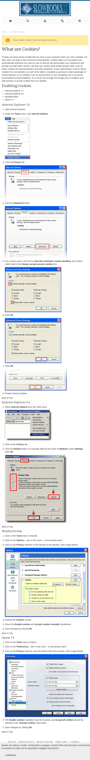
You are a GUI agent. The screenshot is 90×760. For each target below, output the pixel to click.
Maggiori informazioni (49, 748)
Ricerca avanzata (45, 742)
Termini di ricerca (26, 742)
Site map (12, 742)
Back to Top (7, 398)
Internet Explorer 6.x (14, 94)
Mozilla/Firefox (11, 96)
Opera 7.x (9, 99)
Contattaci (74, 742)
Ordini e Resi (61, 742)
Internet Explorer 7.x (14, 91)
